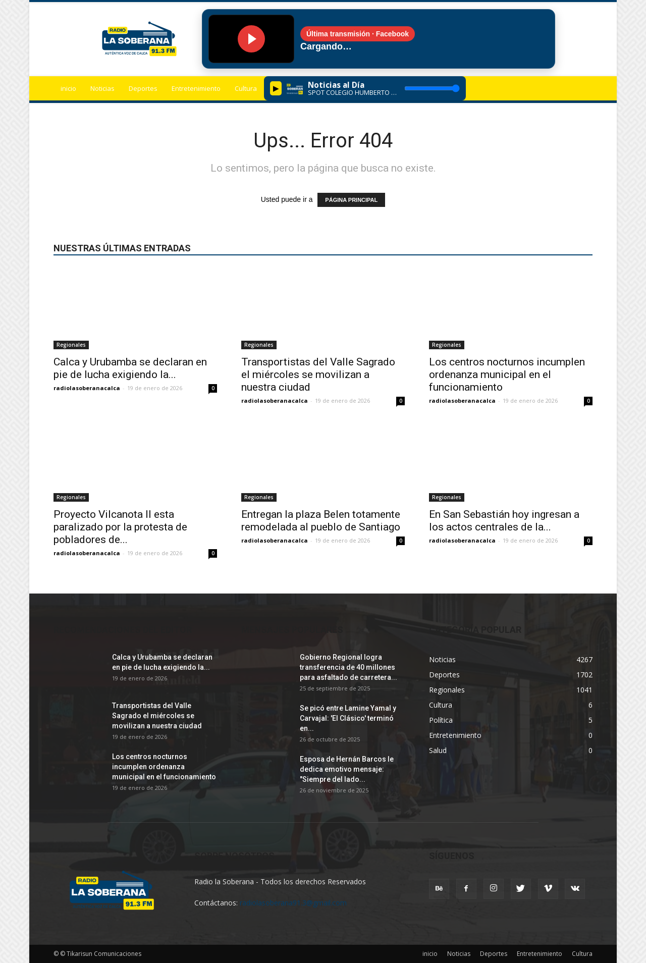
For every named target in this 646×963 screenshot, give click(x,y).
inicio (68, 88)
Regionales (71, 344)
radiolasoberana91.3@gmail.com (293, 902)
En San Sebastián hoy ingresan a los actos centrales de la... (504, 520)
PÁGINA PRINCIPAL (351, 200)
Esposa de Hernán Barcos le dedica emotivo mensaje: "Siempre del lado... (347, 769)
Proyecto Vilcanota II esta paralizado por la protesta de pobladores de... (120, 527)
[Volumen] (432, 88)
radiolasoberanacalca (86, 388)
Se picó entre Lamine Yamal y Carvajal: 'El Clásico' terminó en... (348, 718)
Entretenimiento (196, 88)
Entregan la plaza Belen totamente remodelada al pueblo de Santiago (320, 520)
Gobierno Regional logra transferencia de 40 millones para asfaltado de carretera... (348, 667)
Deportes (143, 88)
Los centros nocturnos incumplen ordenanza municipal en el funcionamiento (507, 374)
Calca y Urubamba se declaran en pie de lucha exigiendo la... (130, 368)
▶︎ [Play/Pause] (276, 88)
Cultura (246, 88)
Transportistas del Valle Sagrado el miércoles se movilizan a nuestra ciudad (318, 374)
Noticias (102, 88)
